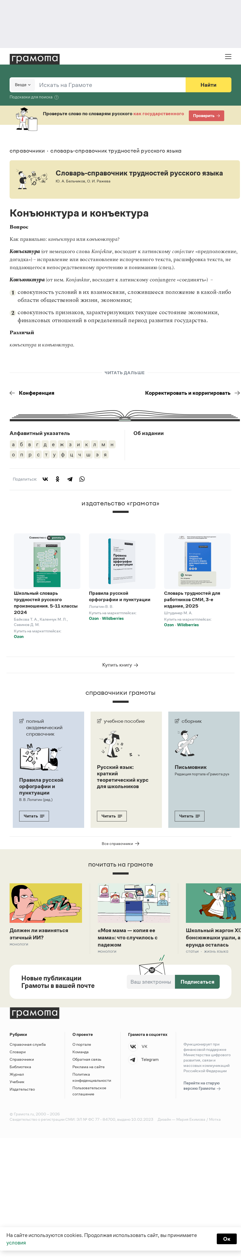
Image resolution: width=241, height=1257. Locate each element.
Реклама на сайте (88, 1066)
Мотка (215, 1119)
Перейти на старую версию (202, 1086)
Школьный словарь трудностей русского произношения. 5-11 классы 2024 (45, 602)
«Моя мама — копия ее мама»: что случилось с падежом (128, 937)
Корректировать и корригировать (192, 393)
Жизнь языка (216, 951)
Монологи (19, 944)
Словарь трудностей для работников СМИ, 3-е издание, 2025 (192, 599)
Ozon (19, 636)
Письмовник (191, 767)
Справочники (22, 1059)
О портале (81, 1044)
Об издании (148, 433)
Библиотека (20, 1066)
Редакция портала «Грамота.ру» (202, 774)
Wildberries (113, 618)
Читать (34, 816)
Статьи (192, 951)
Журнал (17, 1074)
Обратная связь (86, 1059)
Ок (226, 1239)
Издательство (22, 1089)
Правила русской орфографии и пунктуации (119, 596)
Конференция (32, 393)
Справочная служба (28, 1044)
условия (16, 1243)
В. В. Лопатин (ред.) (35, 799)
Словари (18, 1052)
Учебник (17, 1081)
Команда (80, 1052)
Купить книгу (120, 665)
